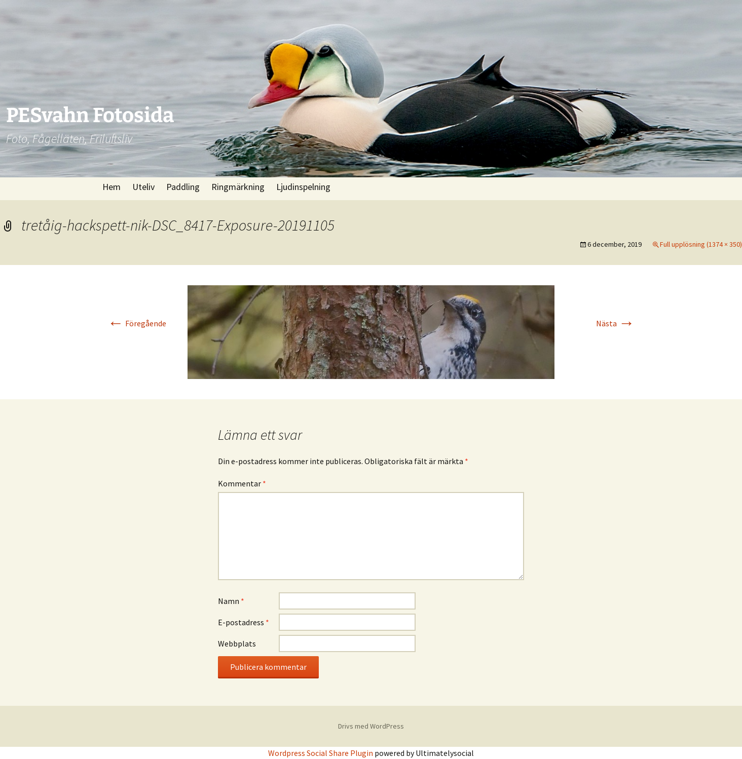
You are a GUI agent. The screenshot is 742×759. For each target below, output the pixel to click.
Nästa (615, 323)
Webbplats (237, 643)
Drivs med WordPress (371, 726)
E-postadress (243, 622)
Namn (231, 601)
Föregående (136, 323)
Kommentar (242, 483)
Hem (111, 187)
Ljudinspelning (303, 187)
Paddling (183, 187)
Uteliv (143, 187)
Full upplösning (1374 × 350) (701, 244)
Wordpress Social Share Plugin (321, 753)
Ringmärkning (238, 187)
